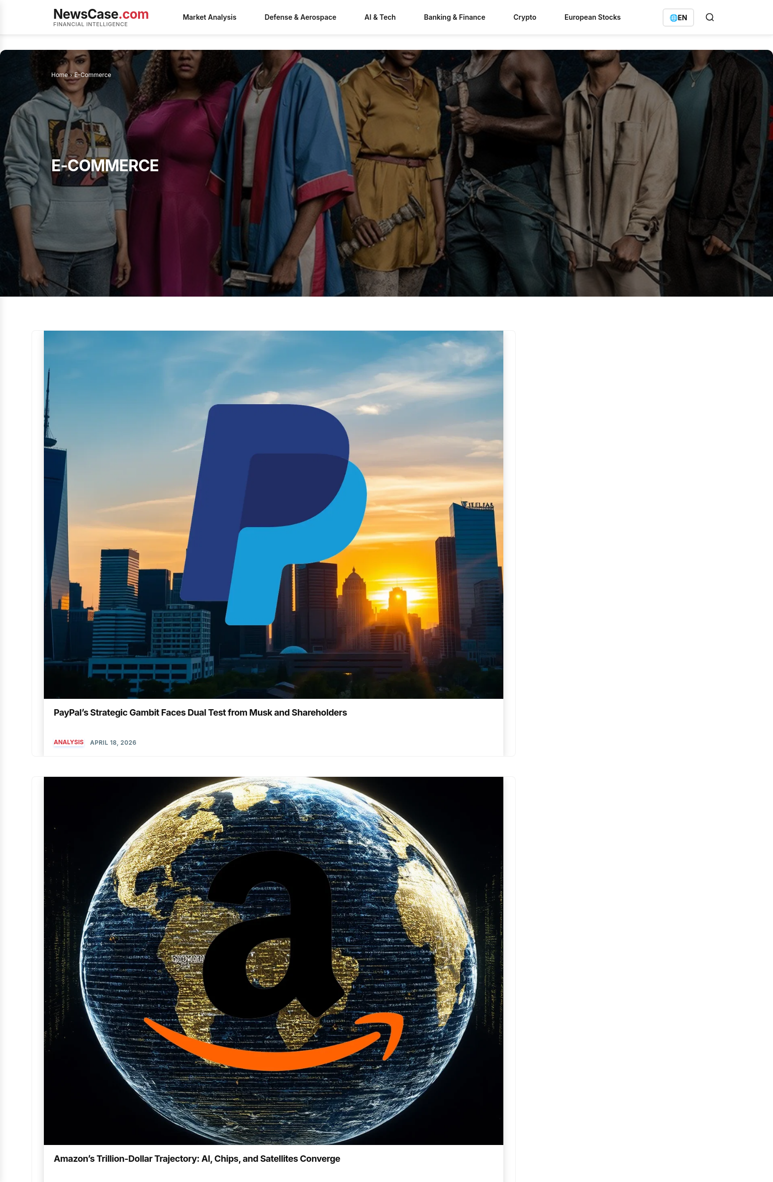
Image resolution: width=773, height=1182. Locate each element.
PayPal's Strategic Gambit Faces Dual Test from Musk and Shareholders (316, 998)
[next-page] (155, 814)
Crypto (525, 17)
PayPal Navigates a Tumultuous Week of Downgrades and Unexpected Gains (651, 478)
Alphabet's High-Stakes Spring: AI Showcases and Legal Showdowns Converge (312, 1093)
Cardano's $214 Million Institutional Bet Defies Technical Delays (312, 969)
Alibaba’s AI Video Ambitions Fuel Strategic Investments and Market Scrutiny (472, 711)
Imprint (215, 1162)
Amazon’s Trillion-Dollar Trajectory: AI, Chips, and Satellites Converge (283, 478)
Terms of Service (172, 1162)
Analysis (69, 521)
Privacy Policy (120, 1162)
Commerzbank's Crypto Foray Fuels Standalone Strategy (314, 1058)
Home (59, 74)
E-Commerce (252, 521)
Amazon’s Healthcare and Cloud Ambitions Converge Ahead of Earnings (297, 711)
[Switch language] (678, 17)
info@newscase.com (597, 1013)
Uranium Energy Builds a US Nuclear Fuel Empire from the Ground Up (314, 1028)
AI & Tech (380, 17)
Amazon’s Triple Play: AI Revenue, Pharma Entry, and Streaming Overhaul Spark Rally (651, 711)
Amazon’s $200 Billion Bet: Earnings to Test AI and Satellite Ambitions (473, 478)
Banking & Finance (455, 17)
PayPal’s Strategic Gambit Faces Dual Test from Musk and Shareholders (120, 478)
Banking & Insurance (438, 998)
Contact (286, 1162)
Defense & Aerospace (301, 17)
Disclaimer (250, 1162)
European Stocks (592, 17)
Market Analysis (210, 17)
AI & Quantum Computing (450, 521)
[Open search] (710, 17)
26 (134, 814)
